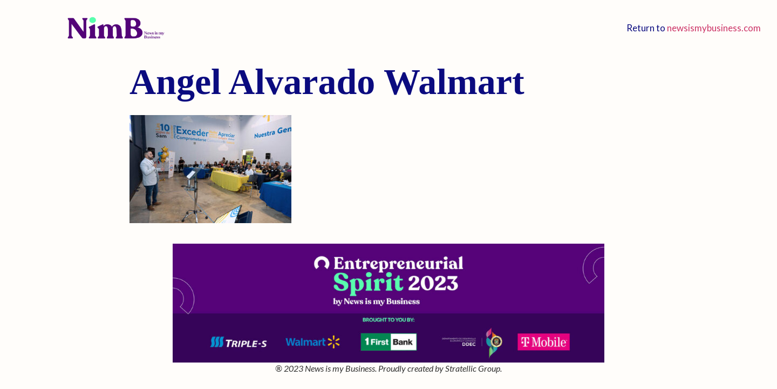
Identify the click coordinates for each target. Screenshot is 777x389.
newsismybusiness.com (714, 27)
